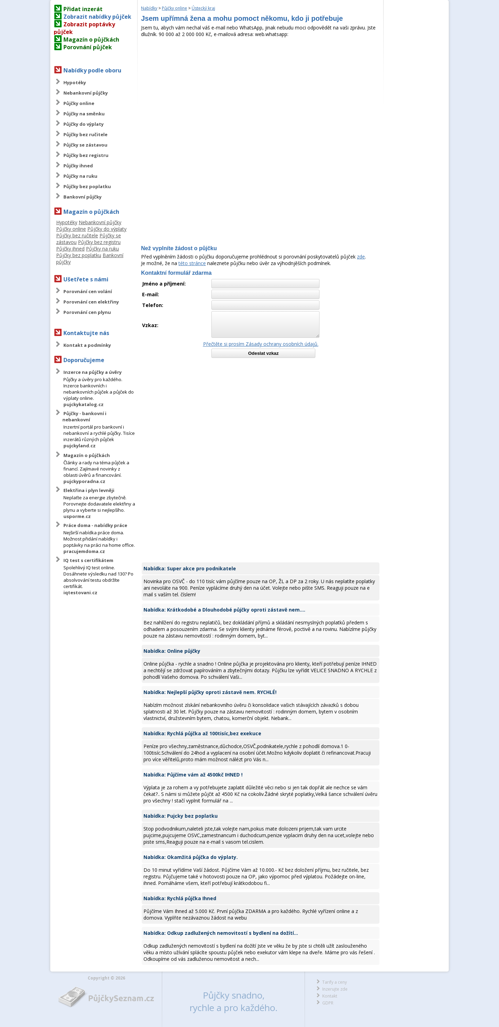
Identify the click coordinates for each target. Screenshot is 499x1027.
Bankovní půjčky (82, 197)
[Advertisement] (260, 89)
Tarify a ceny (334, 982)
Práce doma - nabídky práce (95, 525)
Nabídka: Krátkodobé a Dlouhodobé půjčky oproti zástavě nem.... (224, 609)
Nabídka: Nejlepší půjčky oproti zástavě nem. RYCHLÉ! (210, 692)
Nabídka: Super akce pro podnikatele (189, 568)
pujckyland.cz (79, 445)
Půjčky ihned (78, 166)
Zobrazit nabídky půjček (97, 16)
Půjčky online (78, 103)
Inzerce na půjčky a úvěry (92, 372)
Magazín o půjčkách (91, 39)
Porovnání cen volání (87, 291)
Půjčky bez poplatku (87, 186)
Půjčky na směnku (84, 114)
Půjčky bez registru (85, 155)
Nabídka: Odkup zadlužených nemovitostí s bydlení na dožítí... (220, 933)
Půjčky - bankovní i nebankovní (84, 416)
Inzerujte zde (335, 989)
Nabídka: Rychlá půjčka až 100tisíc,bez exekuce (202, 733)
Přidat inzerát (83, 9)
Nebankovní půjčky (85, 93)
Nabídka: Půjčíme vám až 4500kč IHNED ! (193, 774)
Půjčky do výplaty (83, 124)
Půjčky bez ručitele (85, 134)
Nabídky (149, 8)
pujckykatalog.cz (83, 404)
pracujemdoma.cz (84, 551)
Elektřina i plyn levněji (88, 490)
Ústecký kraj (203, 8)
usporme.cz (77, 516)
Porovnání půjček (87, 47)
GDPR (327, 1003)
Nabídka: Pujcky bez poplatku (180, 816)
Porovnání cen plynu (87, 312)
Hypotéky (74, 82)
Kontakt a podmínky (87, 345)
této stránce (192, 263)
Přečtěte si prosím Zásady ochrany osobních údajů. (260, 344)
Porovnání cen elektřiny (91, 302)
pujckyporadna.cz (84, 481)
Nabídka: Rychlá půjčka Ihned (179, 898)
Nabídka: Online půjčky (171, 651)
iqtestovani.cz (80, 592)
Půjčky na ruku (80, 176)
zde (361, 256)
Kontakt (329, 996)
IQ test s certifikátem (88, 560)
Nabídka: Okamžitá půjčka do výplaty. (190, 857)
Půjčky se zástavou (85, 145)
